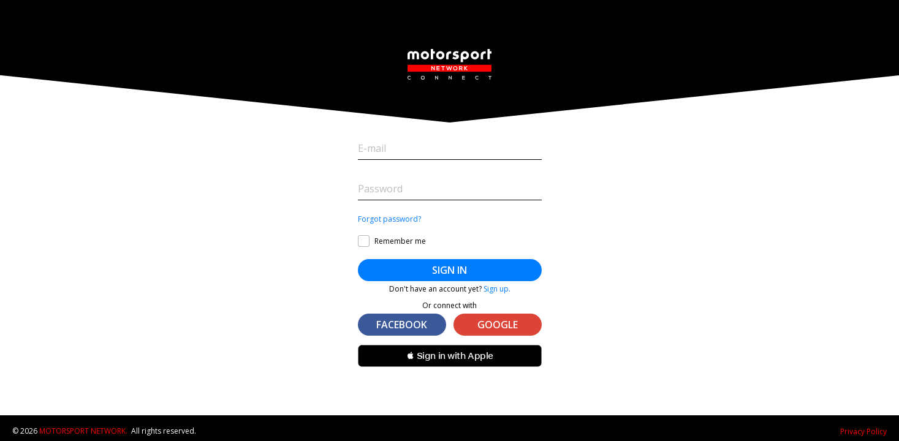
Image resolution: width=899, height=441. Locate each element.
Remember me (400, 241)
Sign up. (497, 289)
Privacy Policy (863, 431)
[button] (450, 356)
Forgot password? (389, 219)
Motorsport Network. (83, 431)
